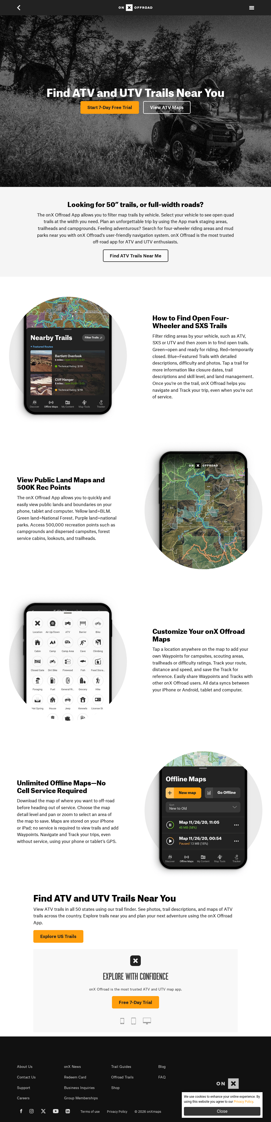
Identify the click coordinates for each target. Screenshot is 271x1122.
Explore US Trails (58, 936)
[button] (19, 7)
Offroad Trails (122, 1077)
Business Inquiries (79, 1088)
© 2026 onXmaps (147, 1111)
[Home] (135, 7)
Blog (162, 1066)
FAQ (162, 1077)
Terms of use (90, 1111)
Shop (115, 1088)
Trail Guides (121, 1066)
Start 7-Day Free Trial (109, 107)
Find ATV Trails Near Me (135, 255)
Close (222, 1111)
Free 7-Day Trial (135, 1002)
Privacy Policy (117, 1111)
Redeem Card (75, 1077)
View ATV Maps (167, 107)
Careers (23, 1098)
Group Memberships (81, 1098)
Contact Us (26, 1077)
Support (23, 1088)
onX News (72, 1066)
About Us (25, 1066)
